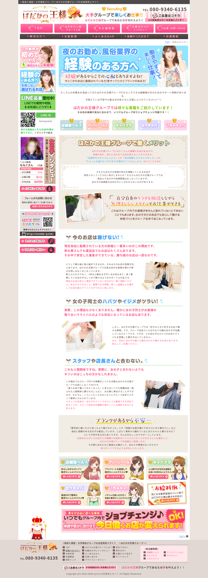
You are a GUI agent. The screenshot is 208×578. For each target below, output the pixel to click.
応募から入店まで (124, 553)
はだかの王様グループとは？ (98, 547)
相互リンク (71, 559)
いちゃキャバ (153, 558)
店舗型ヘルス (153, 552)
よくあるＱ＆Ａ (92, 553)
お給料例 (70, 553)
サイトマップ (122, 556)
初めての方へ (122, 547)
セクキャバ (172, 555)
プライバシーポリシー (95, 559)
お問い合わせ (91, 556)
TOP (167, 41)
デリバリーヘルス (175, 552)
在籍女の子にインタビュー (97, 550)
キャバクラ (152, 555)
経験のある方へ (73, 550)
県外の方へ (121, 550)
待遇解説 (70, 556)
